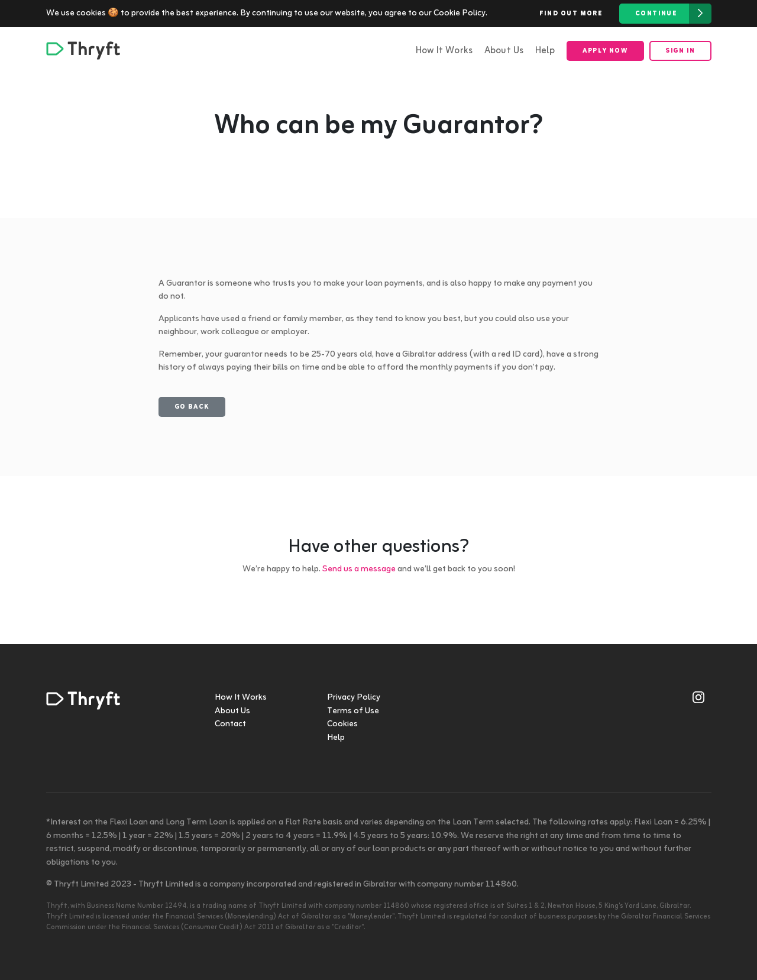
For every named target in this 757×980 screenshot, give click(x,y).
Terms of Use (353, 711)
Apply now (605, 51)
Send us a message (359, 569)
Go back (191, 407)
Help (545, 51)
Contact (230, 724)
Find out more (571, 13)
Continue (673, 14)
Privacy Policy (353, 697)
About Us (504, 51)
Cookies (342, 724)
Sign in (680, 51)
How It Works (444, 51)
